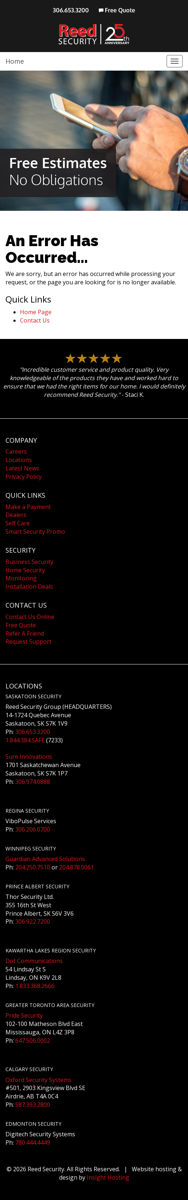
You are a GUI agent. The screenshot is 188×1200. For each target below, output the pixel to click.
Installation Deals (29, 587)
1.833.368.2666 (34, 986)
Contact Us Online (29, 617)
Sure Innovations (28, 757)
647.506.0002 (32, 1041)
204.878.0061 (76, 867)
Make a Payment (28, 507)
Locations (18, 460)
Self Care (17, 523)
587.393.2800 (32, 1105)
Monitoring (21, 578)
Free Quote (117, 10)
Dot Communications (34, 961)
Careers (16, 451)
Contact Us (35, 320)
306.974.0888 (32, 782)
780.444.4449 (32, 1142)
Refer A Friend (24, 633)
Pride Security (24, 1015)
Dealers (15, 515)
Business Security (29, 562)
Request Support (28, 642)
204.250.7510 (32, 867)
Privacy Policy (23, 477)
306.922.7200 (32, 921)
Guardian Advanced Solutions (45, 859)
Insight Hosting (108, 1177)
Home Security (25, 570)
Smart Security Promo (35, 532)
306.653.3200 (71, 10)
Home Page (36, 312)
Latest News (22, 468)
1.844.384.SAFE (25, 740)
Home (14, 61)
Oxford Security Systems (38, 1080)
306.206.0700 (32, 829)
